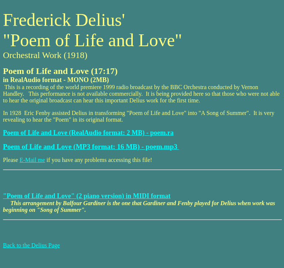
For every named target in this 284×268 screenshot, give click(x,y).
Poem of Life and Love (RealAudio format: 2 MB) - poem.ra (88, 132)
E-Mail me (32, 160)
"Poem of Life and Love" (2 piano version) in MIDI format (86, 196)
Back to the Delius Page (31, 245)
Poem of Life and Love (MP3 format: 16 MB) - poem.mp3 (91, 146)
